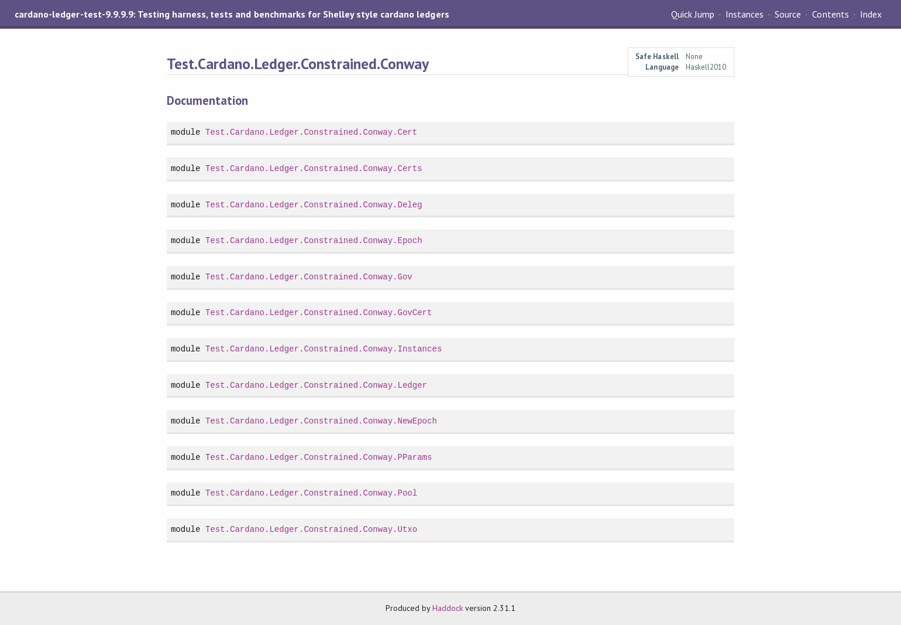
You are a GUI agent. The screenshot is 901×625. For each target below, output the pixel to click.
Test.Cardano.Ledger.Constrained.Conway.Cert (311, 132)
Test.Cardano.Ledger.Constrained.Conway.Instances (323, 348)
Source (788, 14)
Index (871, 14)
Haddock (447, 608)
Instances (744, 14)
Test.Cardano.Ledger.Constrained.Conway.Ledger (316, 385)
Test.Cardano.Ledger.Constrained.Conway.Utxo (311, 529)
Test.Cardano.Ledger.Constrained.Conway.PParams (318, 457)
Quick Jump (692, 14)
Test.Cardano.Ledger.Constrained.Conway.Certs (313, 168)
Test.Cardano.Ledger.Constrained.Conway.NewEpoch (321, 420)
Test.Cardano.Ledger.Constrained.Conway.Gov (308, 276)
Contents (830, 14)
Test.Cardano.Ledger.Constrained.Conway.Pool (311, 492)
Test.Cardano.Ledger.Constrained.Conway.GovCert (318, 312)
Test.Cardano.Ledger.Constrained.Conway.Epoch (313, 240)
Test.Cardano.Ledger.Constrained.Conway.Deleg (313, 204)
